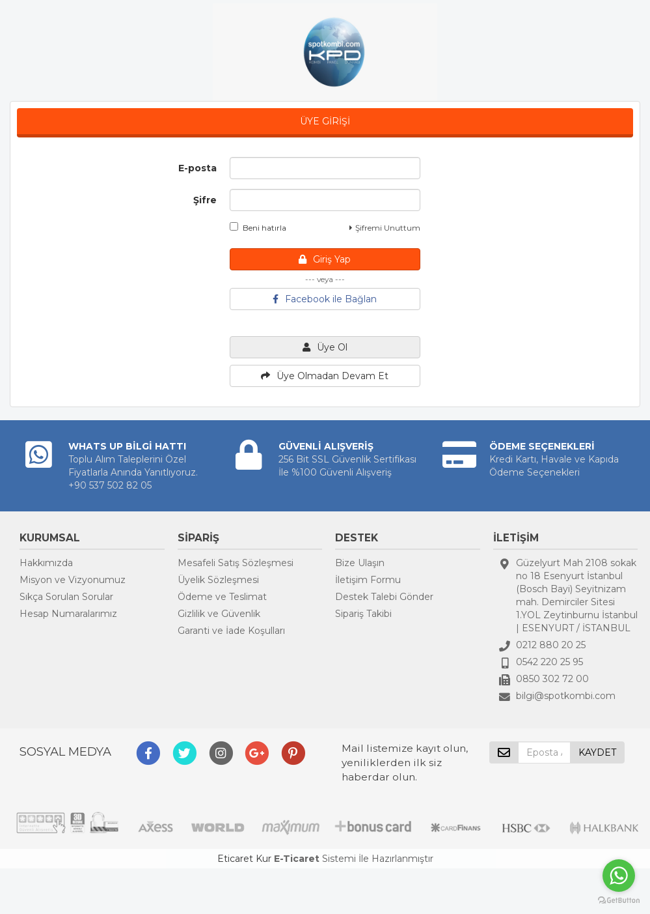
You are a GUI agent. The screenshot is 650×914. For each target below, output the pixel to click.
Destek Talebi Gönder (384, 597)
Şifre (205, 200)
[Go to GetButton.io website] (619, 900)
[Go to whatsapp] (619, 875)
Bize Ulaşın (360, 563)
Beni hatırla (258, 227)
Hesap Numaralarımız (68, 614)
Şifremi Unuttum (384, 228)
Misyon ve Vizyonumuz (73, 580)
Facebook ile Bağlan (325, 299)
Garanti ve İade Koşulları (231, 630)
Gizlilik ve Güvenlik (219, 614)
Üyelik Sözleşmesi (218, 580)
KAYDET (597, 752)
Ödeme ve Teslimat (222, 597)
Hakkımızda (46, 563)
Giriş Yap (325, 259)
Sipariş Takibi (363, 614)
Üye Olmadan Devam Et (324, 376)
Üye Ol (325, 347)
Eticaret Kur (244, 858)
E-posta (197, 168)
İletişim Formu (368, 580)
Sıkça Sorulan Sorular (66, 597)
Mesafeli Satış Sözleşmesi (235, 563)
